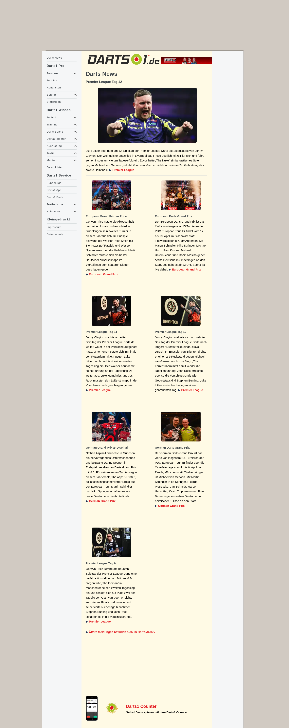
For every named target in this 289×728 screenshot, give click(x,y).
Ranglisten (54, 87)
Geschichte (54, 167)
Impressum (54, 227)
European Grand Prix (103, 274)
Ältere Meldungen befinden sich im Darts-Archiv (122, 632)
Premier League (123, 170)
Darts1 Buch (55, 197)
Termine (52, 80)
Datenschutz (55, 234)
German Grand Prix (102, 501)
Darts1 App (54, 190)
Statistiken (54, 101)
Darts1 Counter (141, 706)
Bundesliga (54, 182)
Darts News (54, 57)
